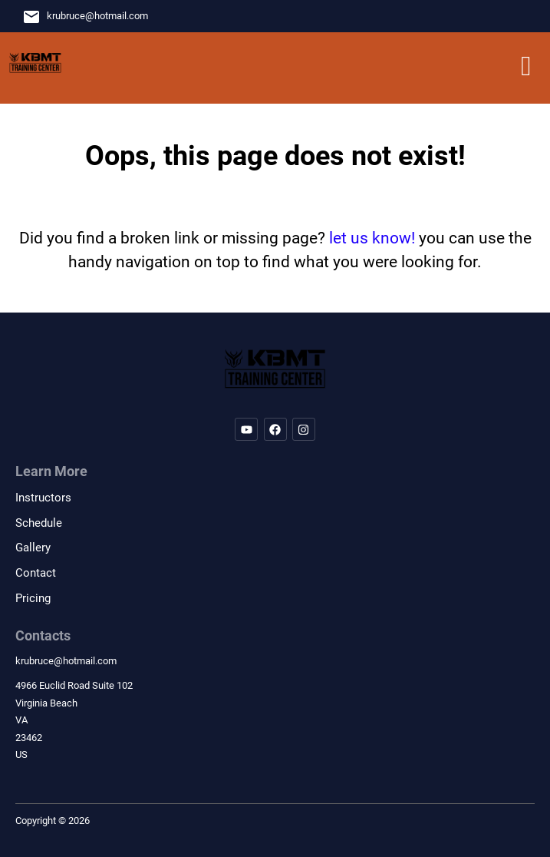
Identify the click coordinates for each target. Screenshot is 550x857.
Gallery (33, 547)
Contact (35, 573)
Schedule (38, 523)
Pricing (33, 598)
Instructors (43, 498)
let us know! (372, 238)
